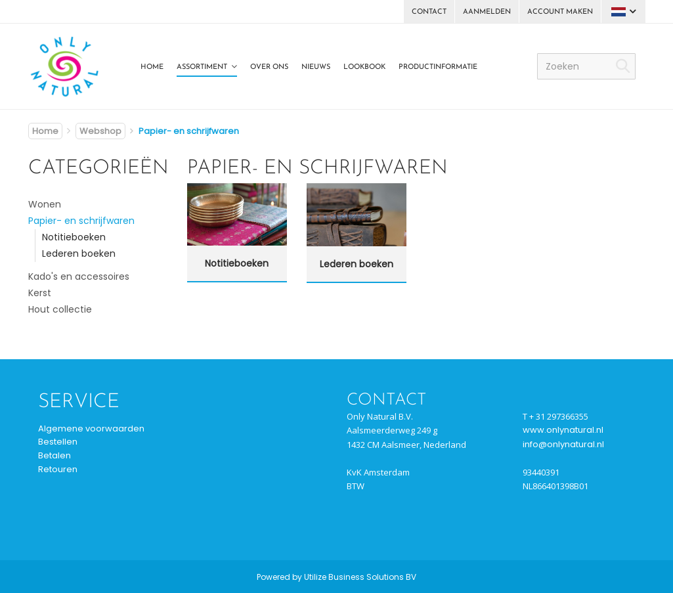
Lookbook (364, 67)
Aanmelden (487, 12)
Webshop (100, 131)
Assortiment (202, 67)
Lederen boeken (79, 253)
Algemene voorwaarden (91, 428)
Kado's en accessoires (78, 276)
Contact (429, 12)
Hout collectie (60, 309)
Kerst (39, 292)
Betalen (54, 455)
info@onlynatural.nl (563, 444)
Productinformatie (438, 67)
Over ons (269, 67)
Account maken (560, 12)
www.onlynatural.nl (563, 430)
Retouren (57, 469)
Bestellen (57, 441)
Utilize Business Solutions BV (360, 576)
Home (152, 67)
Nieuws (315, 67)
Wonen (44, 204)
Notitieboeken (74, 237)
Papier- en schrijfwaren (81, 220)
